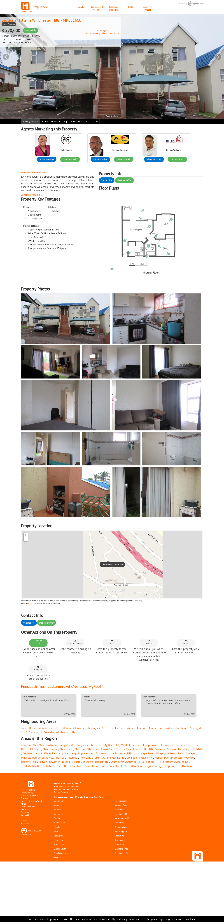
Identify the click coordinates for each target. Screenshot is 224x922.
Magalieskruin (121, 801)
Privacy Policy (27, 792)
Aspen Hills (28, 728)
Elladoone (93, 749)
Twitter (24, 820)
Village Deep (162, 766)
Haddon (183, 749)
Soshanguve (120, 809)
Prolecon (176, 757)
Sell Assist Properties (113, 8)
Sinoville (57, 809)
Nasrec (60, 757)
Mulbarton (155, 728)
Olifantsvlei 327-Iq (113, 757)
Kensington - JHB (122, 818)
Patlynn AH (145, 757)
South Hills (133, 762)
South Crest (117, 762)
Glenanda (78, 728)
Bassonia (42, 728)
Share (185, 642)
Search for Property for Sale (66, 789)
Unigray (148, 766)
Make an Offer (30, 30)
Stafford (168, 762)
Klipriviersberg (67, 753)
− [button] (26, 539)
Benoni (57, 831)
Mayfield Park (29, 757)
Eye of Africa (123, 749)
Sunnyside (58, 814)
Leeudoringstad (121, 849)
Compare (38, 668)
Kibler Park (50, 753)
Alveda (52, 745)
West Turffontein (182, 766)
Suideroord (35, 732)
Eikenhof (35, 749)
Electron (80, 749)
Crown (164, 745)
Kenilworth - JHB (32, 753)
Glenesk (171, 749)
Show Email (70, 159)
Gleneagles (93, 728)
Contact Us (31, 603)
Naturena (71, 757)
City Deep (108, 745)
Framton (160, 749)
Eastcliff (54, 728)
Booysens (82, 745)
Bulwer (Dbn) (59, 822)
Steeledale (181, 762)
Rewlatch (54, 762)
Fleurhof (57, 818)
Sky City (57, 857)
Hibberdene (59, 840)
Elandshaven (50, 749)
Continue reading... (31, 195)
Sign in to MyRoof (147, 8)
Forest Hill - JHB (143, 749)
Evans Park (107, 749)
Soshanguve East (122, 853)
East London (59, 835)
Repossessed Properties (97, 8)
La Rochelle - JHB (121, 753)
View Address (9, 24)
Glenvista (107, 728)
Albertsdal (119, 844)
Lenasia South (60, 849)
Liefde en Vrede (124, 728)
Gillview (66, 728)
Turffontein (135, 766)
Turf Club (121, 766)
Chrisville (95, 745)
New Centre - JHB (89, 757)
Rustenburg (120, 840)
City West (121, 745)
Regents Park (28, 762)
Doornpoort (59, 801)
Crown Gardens (179, 745)
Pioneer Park (161, 757)
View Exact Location (112, 564)
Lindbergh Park (174, 753)
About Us (25, 809)
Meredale (141, 728)
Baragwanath (66, 745)
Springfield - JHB (151, 762)
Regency (188, 757)
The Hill (61, 766)
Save (112, 642)
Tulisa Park (107, 766)
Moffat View (46, 757)
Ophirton (131, 757)
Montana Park (121, 805)
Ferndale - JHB (121, 814)
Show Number (46, 159)
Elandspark (66, 749)
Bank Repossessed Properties (66, 786)
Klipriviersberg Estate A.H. (93, 753)
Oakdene (169, 728)
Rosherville (101, 762)
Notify (149, 642)
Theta (71, 766)
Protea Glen (59, 844)
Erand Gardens (60, 853)
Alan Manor (39, 745)
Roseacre (87, 762)
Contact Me (106, 180)
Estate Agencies (28, 806)
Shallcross (119, 822)
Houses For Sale (28, 790)
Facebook (25, 823)
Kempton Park (121, 827)
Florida (57, 827)
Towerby (49, 732)
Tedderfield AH (30, 766)
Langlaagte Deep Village (148, 753)
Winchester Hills (46, 20)
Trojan (95, 766)
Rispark (76, 762)
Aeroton (26, 745)
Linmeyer (190, 753)
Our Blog (25, 812)
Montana (58, 805)
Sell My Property (61, 792)
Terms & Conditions (30, 795)
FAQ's (130, 7)
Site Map (24, 798)
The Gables (47, 766)
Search (80, 7)
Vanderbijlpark (121, 831)
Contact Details (75, 642)
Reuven (42, 762)
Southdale (182, 728)
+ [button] (26, 535)
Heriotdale (196, 749)
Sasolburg (119, 835)
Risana (66, 762)
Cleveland (135, 745)
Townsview (83, 766)
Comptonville (151, 745)
